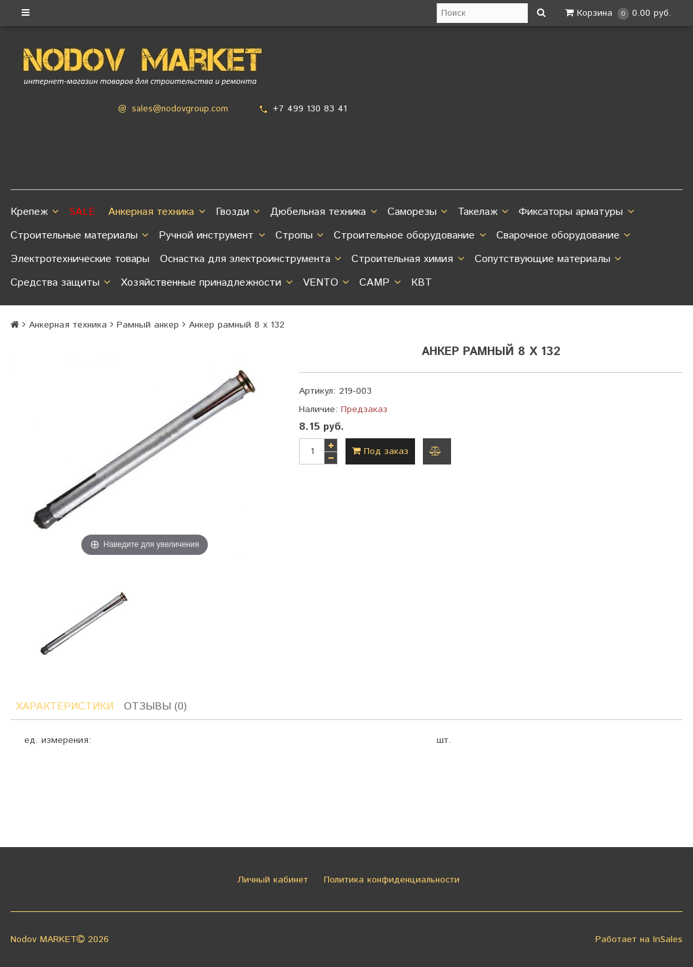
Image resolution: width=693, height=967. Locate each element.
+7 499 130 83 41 (310, 108)
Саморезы (417, 212)
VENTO (326, 283)
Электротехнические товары (79, 259)
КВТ (421, 282)
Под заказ (380, 451)
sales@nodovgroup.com (180, 109)
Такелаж (483, 212)
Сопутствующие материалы (548, 259)
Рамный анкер (148, 325)
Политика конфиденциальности (390, 879)
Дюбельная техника (323, 212)
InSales (668, 939)
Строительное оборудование (409, 236)
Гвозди (238, 212)
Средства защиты (60, 283)
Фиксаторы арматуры (576, 212)
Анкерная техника (156, 212)
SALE (82, 211)
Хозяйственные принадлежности (206, 283)
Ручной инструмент (211, 236)
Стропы (299, 236)
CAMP (379, 283)
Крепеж (34, 212)
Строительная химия (407, 259)
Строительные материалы (79, 236)
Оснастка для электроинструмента (250, 259)
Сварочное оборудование (563, 236)
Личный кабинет (271, 879)
